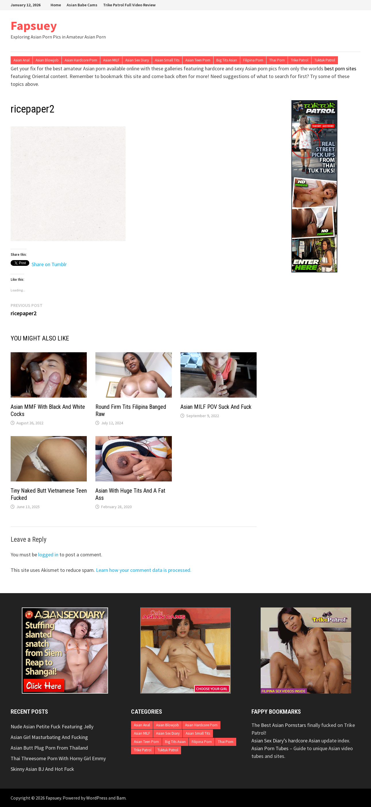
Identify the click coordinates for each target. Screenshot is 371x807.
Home (56, 4)
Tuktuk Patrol (324, 60)
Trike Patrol (299, 60)
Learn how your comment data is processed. (143, 570)
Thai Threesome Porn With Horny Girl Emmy (58, 758)
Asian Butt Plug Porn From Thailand (49, 747)
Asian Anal (22, 60)
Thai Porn (277, 60)
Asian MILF (111, 60)
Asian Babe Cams (82, 4)
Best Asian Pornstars (283, 725)
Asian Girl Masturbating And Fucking (49, 737)
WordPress (96, 798)
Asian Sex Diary (137, 60)
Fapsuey (34, 25)
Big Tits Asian (226, 60)
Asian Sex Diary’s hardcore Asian (285, 740)
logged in (48, 554)
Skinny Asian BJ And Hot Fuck (42, 769)
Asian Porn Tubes (270, 748)
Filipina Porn (253, 60)
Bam (121, 798)
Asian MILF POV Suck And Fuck (215, 406)
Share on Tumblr (49, 263)
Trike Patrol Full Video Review (129, 4)
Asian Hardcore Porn (81, 60)
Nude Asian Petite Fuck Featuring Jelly (52, 726)
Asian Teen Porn (197, 60)
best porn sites (340, 68)
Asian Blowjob (47, 60)
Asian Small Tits (167, 60)
